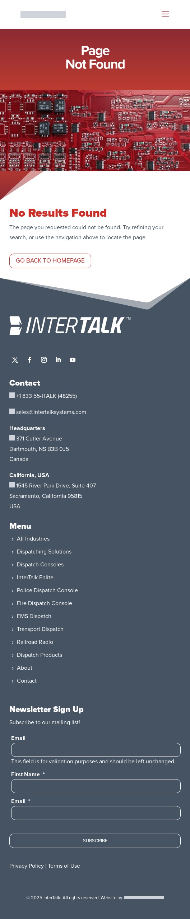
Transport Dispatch (40, 629)
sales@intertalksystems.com (51, 412)
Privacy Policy (26, 865)
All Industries (33, 538)
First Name (28, 774)
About (24, 667)
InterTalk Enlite (35, 577)
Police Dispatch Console (47, 590)
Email (18, 738)
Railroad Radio (35, 642)
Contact (27, 680)
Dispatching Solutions (44, 551)
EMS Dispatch (34, 616)
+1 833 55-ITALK (36, 396)
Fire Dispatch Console (44, 603)
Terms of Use (64, 865)
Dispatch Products (39, 655)
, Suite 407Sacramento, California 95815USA (52, 496)
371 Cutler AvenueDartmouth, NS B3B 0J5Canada (39, 449)
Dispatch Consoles (40, 564)
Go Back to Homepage (50, 260)
